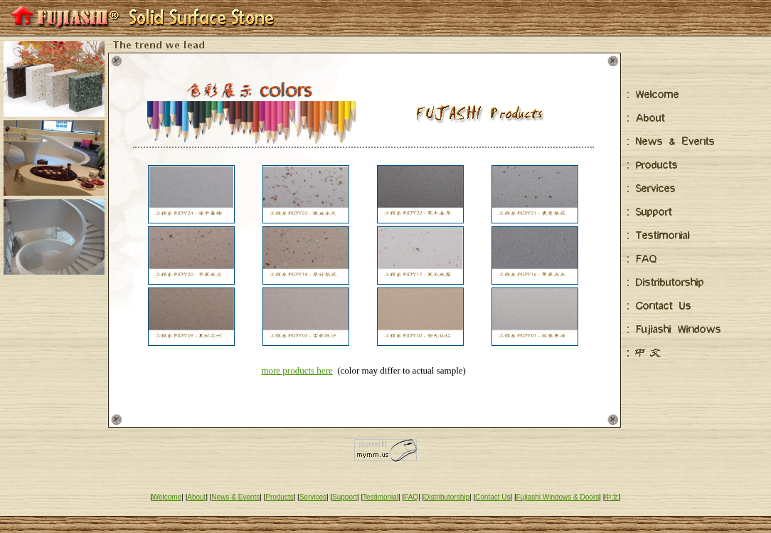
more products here (296, 370)
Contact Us (492, 497)
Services (312, 497)
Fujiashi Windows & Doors (558, 497)
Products (279, 497)
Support (344, 497)
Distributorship (446, 497)
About (196, 497)
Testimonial (380, 497)
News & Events (235, 497)
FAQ (411, 497)
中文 (612, 497)
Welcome (167, 497)
